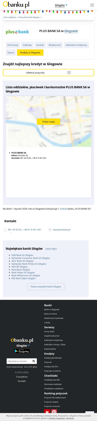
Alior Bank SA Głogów (22, 260)
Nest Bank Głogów (20, 269)
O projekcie (21, 376)
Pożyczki (48, 362)
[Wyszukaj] (33, 361)
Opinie (10, 52)
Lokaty (47, 322)
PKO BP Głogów (19, 266)
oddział (63, 208)
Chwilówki (51, 375)
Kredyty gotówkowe (53, 358)
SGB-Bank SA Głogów (22, 255)
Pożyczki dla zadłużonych (55, 397)
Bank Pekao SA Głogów (23, 272)
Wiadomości (55, 44)
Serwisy (49, 327)
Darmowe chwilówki (53, 384)
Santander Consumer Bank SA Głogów (30, 258)
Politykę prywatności (57, 418)
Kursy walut (49, 331)
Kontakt (40, 44)
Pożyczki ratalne (51, 402)
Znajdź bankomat (51, 335)
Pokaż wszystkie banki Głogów (46, 286)
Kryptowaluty (50, 349)
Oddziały (27, 44)
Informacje (12, 44)
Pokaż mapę (48, 121)
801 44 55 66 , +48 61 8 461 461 (24, 229)
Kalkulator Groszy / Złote (54, 344)
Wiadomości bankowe (53, 318)
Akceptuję (70, 418)
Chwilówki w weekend (53, 388)
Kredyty (49, 353)
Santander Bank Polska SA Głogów (28, 263)
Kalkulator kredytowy (76, 44)
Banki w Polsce (50, 313)
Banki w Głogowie (51, 309)
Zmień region (51, 248)
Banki (48, 305)
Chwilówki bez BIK (52, 380)
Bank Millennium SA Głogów (25, 275)
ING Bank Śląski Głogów (23, 278)
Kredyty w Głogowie (30, 52)
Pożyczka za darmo (52, 371)
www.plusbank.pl (61, 229)
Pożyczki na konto (52, 406)
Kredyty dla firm (51, 366)
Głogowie (71, 31)
